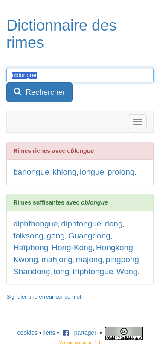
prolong (121, 171)
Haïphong (30, 247)
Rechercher (39, 92)
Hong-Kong (72, 247)
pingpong (122, 259)
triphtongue (93, 271)
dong (113, 223)
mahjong (57, 259)
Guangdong (89, 235)
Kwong (25, 259)
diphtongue (81, 223)
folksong (28, 235)
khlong (64, 171)
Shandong (31, 271)
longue (92, 171)
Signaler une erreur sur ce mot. (44, 296)
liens (49, 332)
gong (56, 235)
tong (61, 271)
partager (79, 332)
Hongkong (114, 247)
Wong (126, 271)
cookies (27, 332)
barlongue (31, 171)
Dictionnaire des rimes (61, 34)
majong (89, 259)
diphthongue (35, 223)
